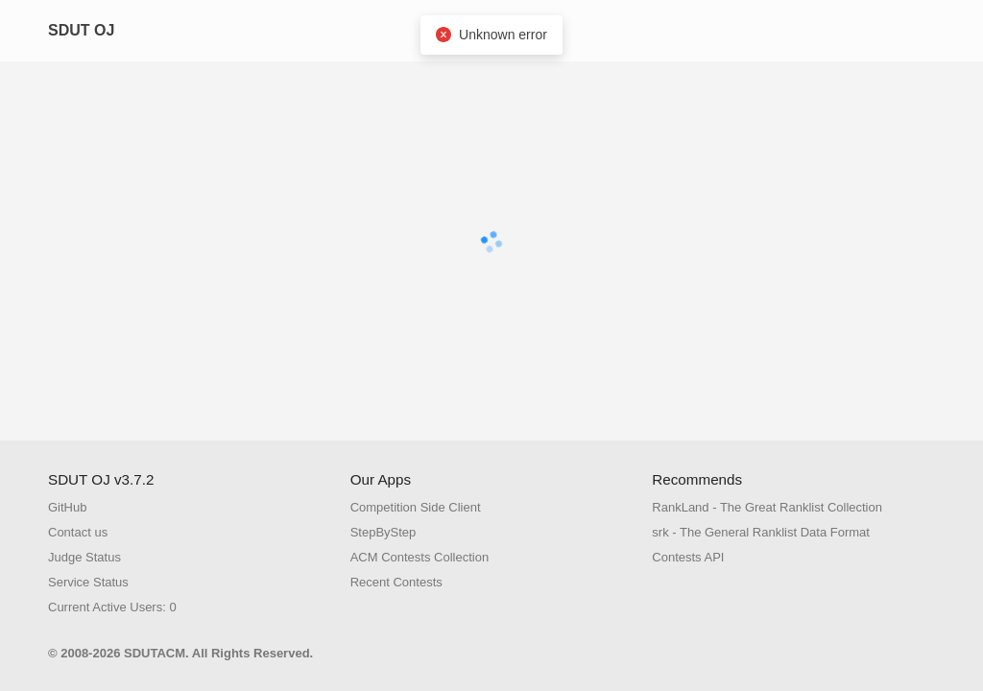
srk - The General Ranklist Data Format (761, 532)
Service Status (88, 582)
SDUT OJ (81, 30)
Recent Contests (396, 582)
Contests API (688, 557)
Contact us (78, 532)
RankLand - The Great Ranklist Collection (767, 507)
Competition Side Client (415, 507)
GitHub (67, 507)
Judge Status (84, 557)
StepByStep (383, 532)
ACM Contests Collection (420, 557)
